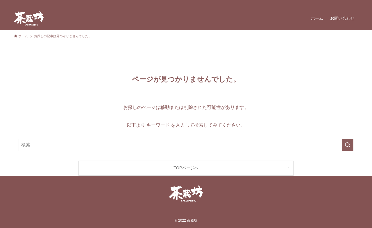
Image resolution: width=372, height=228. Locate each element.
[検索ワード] (186, 145)
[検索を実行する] (347, 145)
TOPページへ (186, 168)
